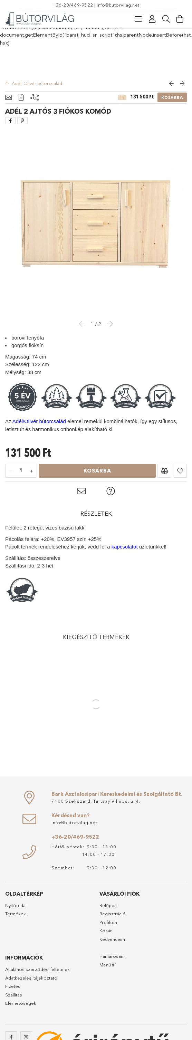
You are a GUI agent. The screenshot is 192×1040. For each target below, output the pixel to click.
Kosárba (172, 97)
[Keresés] (166, 19)
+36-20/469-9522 (72, 5)
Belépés (108, 905)
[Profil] (152, 19)
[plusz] (31, 471)
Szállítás (13, 995)
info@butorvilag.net (118, 5)
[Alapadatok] (8, 98)
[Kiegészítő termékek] (34, 98)
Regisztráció (112, 913)
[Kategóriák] (138, 19)
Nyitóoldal (16, 905)
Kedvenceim (112, 939)
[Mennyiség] (21, 471)
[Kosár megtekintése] (180, 19)
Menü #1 (108, 964)
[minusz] (11, 471)
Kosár (105, 930)
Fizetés (12, 986)
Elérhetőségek (20, 1003)
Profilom (108, 922)
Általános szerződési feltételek (37, 969)
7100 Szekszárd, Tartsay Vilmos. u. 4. (96, 801)
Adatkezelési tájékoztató (31, 978)
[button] (164, 471)
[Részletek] (21, 98)
